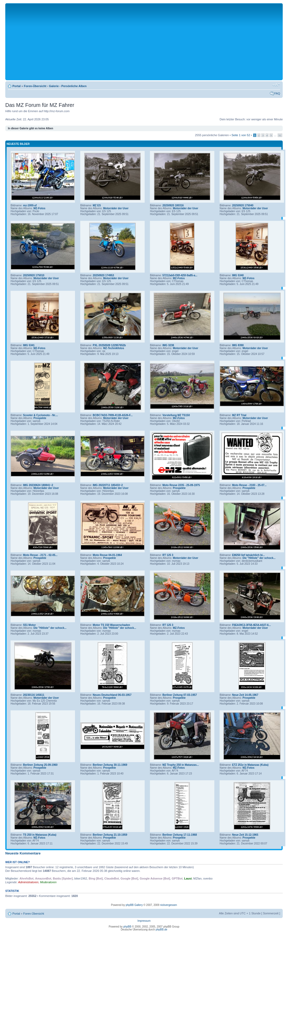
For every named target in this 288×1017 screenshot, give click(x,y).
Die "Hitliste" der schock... (259, 558)
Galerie (54, 86)
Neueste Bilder (18, 143)
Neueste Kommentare (23, 853)
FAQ (277, 93)
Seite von (241, 135)
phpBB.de (161, 929)
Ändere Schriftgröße (276, 85)
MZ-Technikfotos (113, 348)
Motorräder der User (116, 208)
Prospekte (40, 418)
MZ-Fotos (39, 208)
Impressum (144, 920)
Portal (16, 86)
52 (279, 135)
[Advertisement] (144, 41)
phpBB (127, 926)
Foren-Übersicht (35, 86)
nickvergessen (168, 905)
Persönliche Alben (74, 86)
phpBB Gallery (134, 905)
